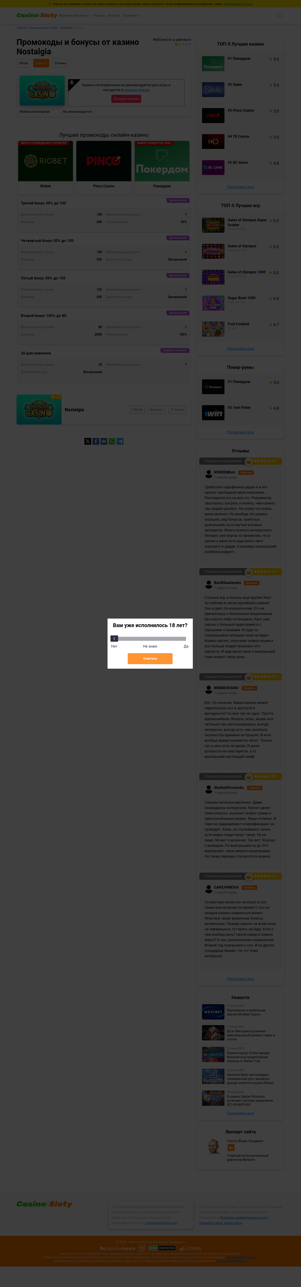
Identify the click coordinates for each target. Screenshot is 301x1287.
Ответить (150, 658)
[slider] (114, 638)
